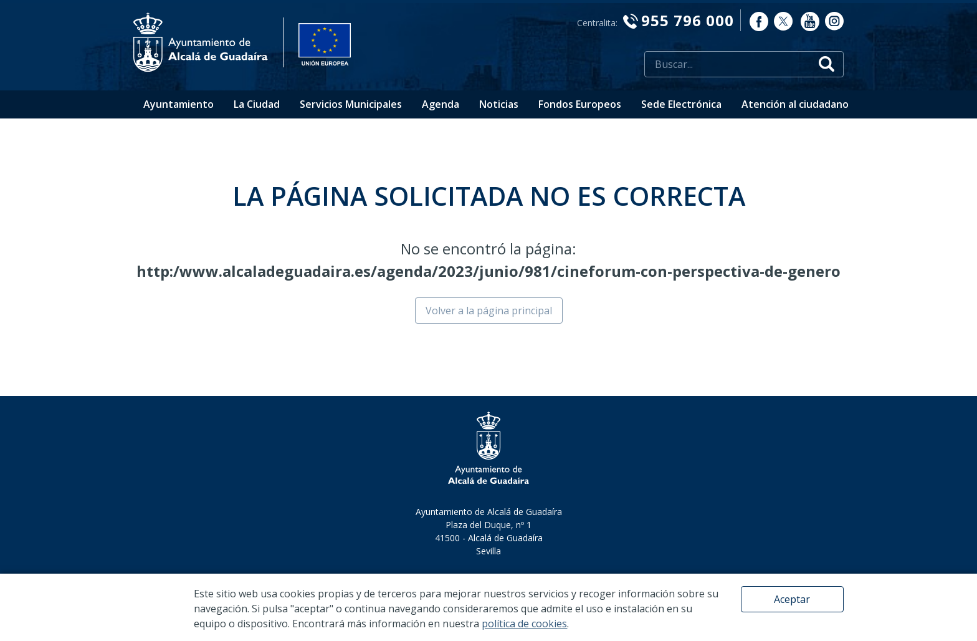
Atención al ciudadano (795, 104)
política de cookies (524, 623)
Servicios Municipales (351, 104)
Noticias (498, 104)
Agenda (440, 104)
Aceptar (792, 599)
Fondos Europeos (579, 104)
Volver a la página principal (489, 310)
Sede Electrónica (681, 104)
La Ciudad (257, 104)
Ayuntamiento (178, 104)
